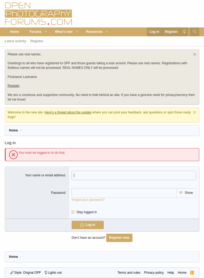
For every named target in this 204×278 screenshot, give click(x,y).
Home (14, 32)
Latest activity (15, 41)
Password (58, 193)
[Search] (194, 31)
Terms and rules (128, 273)
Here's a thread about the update (67, 112)
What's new (64, 32)
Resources (94, 32)
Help (171, 273)
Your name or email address (45, 175)
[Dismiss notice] (194, 55)
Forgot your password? (88, 200)
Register (37, 41)
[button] (46, 31)
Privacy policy (154, 273)
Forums (36, 32)
